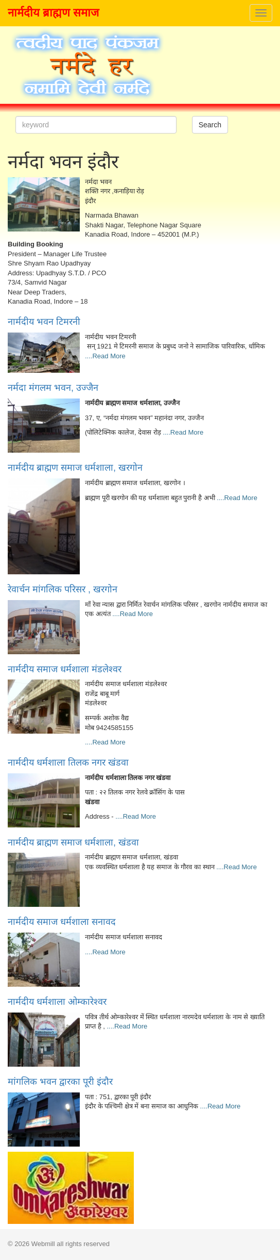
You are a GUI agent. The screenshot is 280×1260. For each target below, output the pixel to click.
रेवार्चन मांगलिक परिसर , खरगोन (62, 589)
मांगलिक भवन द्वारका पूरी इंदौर (60, 1081)
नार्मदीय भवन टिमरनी (44, 322)
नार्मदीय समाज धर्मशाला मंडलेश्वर (64, 669)
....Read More (105, 356)
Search (210, 125)
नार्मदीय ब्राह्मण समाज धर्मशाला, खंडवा (73, 842)
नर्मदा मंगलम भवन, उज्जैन (53, 388)
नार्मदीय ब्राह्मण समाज (53, 12)
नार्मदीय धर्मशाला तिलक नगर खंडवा (68, 762)
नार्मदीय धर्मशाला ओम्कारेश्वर (57, 1002)
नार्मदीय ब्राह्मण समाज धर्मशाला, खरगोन (75, 467)
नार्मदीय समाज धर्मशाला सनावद (62, 922)
